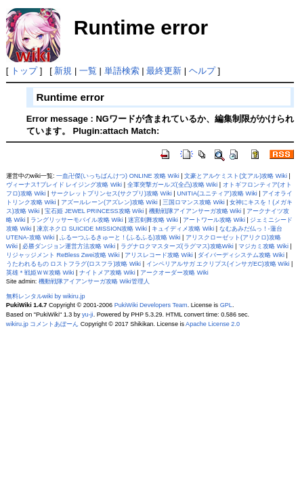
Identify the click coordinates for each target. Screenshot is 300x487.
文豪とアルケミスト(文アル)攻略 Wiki (235, 175)
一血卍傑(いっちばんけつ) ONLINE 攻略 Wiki (117, 175)
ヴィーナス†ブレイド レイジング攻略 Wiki (64, 184)
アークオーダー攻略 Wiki (174, 272)
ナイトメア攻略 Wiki (107, 272)
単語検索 (122, 71)
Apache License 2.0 (213, 324)
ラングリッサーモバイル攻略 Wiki (76, 219)
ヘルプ (202, 71)
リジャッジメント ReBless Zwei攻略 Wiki (63, 255)
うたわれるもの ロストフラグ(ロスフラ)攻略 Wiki (73, 263)
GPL (226, 305)
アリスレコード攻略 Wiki (159, 255)
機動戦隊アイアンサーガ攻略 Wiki (195, 211)
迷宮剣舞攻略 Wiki (153, 219)
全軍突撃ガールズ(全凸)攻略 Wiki (172, 184)
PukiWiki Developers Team (151, 305)
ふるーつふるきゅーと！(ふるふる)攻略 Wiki (120, 237)
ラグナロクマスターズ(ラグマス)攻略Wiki (177, 246)
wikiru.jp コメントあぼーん (42, 324)
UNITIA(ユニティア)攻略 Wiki (217, 193)
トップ (24, 71)
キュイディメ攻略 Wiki (183, 228)
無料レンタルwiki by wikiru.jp (45, 296)
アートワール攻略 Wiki (214, 219)
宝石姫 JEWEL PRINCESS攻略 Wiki (94, 211)
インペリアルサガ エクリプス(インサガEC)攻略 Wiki (218, 263)
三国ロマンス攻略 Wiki (194, 202)
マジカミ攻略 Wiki (263, 246)
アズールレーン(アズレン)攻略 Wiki (109, 202)
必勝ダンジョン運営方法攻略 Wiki (68, 246)
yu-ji (87, 314)
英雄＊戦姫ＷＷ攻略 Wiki (40, 272)
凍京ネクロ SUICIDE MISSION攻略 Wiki (92, 228)
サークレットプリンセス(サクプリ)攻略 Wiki (111, 193)
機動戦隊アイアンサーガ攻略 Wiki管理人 (94, 281)
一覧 (88, 71)
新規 (63, 71)
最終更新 (163, 71)
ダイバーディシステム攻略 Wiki (241, 255)
